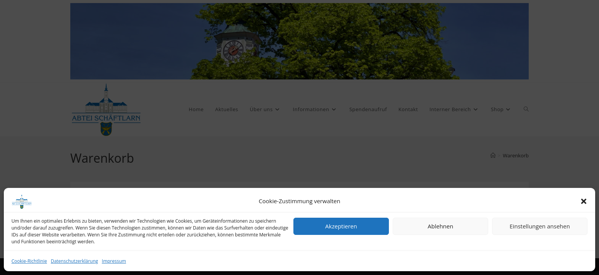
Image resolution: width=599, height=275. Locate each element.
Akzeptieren (341, 226)
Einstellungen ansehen (540, 226)
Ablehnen (440, 226)
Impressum (114, 261)
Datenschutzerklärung (74, 261)
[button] (584, 201)
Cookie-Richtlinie (29, 261)
